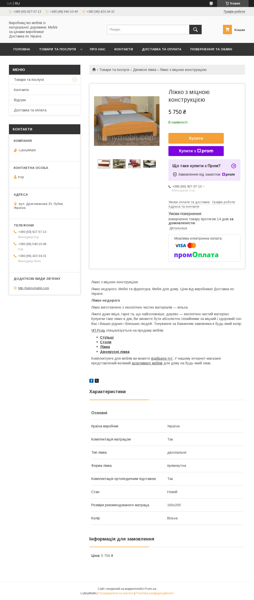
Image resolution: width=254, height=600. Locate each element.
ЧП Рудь (98, 330)
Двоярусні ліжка (114, 352)
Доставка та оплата (161, 49)
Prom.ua (150, 589)
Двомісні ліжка (144, 70)
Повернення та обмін (211, 49)
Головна (21, 49)
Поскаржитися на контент (116, 593)
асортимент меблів (147, 363)
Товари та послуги (57, 49)
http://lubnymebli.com (33, 288)
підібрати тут (162, 358)
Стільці (107, 337)
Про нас (97, 49)
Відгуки (20, 100)
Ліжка (105, 347)
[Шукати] (195, 29)
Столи (105, 342)
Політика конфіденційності (155, 593)
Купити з (196, 151)
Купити (196, 138)
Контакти (123, 49)
